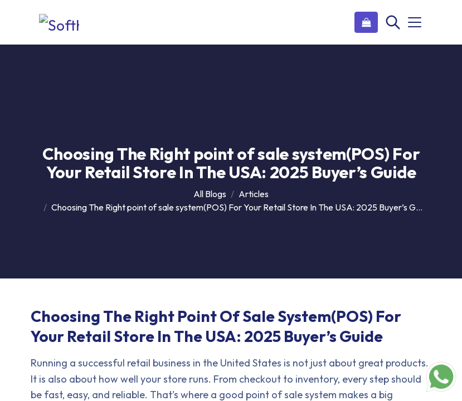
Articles (254, 193)
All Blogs (209, 193)
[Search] (392, 22)
